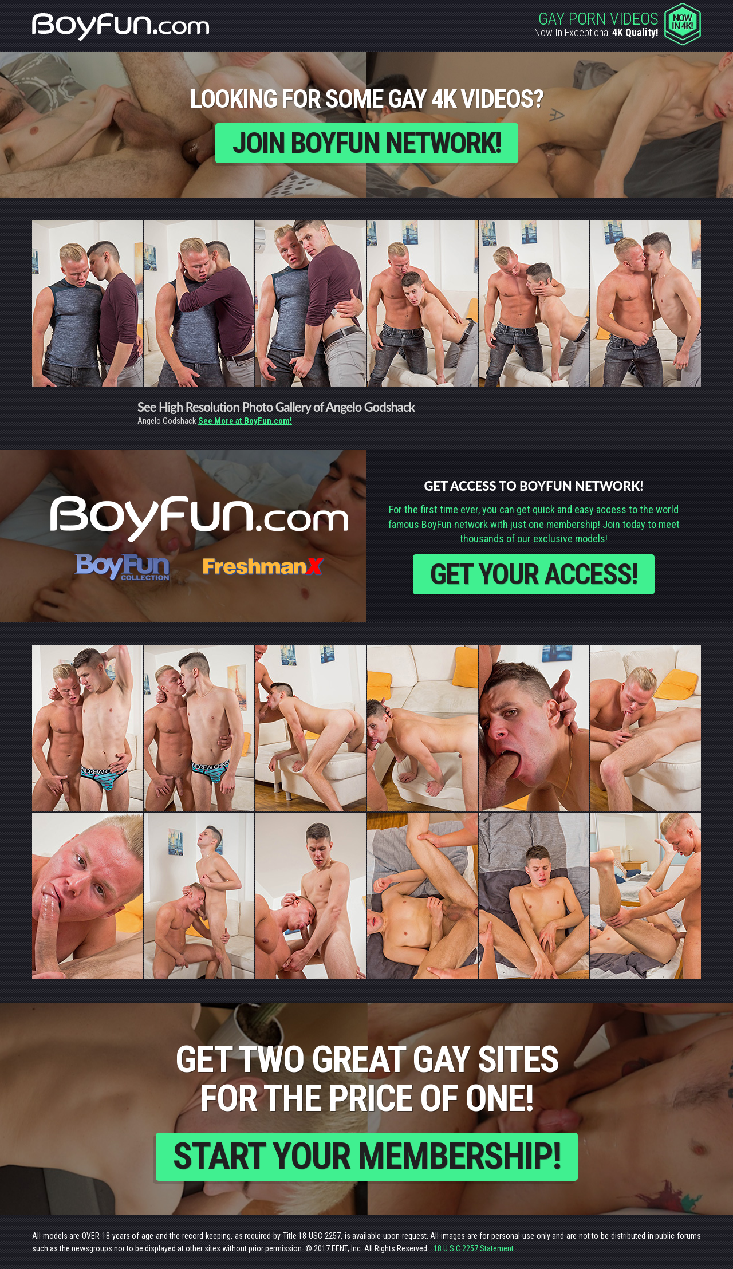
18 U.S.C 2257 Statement (474, 1248)
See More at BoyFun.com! (245, 421)
